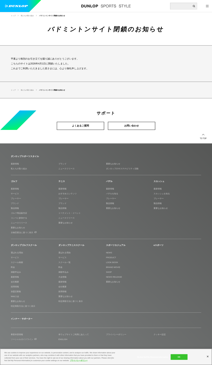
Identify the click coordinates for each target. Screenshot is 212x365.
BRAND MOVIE (113, 267)
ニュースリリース (66, 168)
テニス (61, 181)
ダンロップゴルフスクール (24, 245)
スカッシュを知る (162, 193)
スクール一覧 (64, 262)
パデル (109, 181)
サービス (15, 193)
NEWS (109, 252)
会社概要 (15, 282)
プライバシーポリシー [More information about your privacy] (79, 360)
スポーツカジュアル (115, 245)
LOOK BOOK (112, 262)
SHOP (109, 272)
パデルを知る (112, 193)
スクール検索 (17, 262)
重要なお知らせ (113, 164)
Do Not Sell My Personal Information (152, 357)
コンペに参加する (19, 218)
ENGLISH (62, 339)
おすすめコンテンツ (67, 193)
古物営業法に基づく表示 (24, 232)
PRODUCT (111, 257)
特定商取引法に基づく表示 (23, 306)
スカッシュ (159, 181)
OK (179, 357)
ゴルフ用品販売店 (19, 213)
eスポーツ (158, 245)
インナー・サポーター (21, 319)
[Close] (208, 356)
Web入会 (15, 296)
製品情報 (15, 208)
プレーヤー (16, 198)
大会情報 (62, 277)
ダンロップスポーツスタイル (25, 156)
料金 (13, 267)
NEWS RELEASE (114, 277)
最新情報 (15, 164)
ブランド (62, 164)
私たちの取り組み (19, 168)
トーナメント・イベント (69, 213)
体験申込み (16, 272)
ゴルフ (14, 181)
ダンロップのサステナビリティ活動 (122, 168)
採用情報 (15, 286)
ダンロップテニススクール (71, 245)
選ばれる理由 (17, 252)
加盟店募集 (16, 291)
